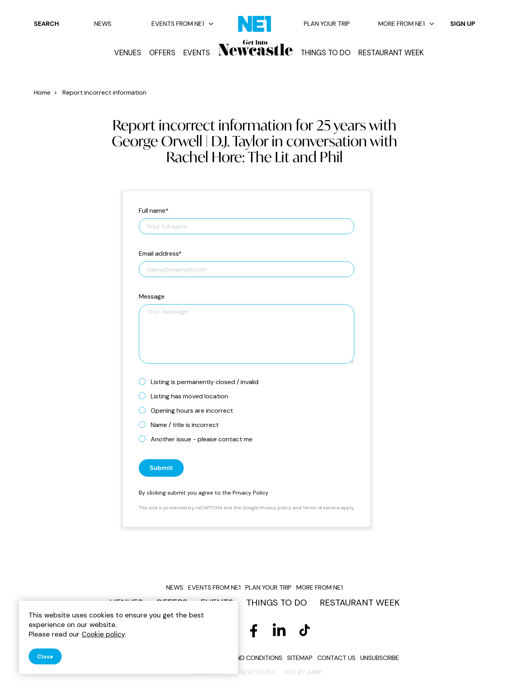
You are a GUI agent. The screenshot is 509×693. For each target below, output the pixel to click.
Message (152, 297)
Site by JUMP (303, 672)
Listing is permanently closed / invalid (202, 381)
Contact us (336, 658)
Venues (127, 53)
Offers (162, 53)
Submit (161, 468)
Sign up (462, 23)
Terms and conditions (246, 658)
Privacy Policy (250, 492)
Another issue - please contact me (199, 439)
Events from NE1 (183, 23)
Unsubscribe (379, 658)
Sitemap (300, 658)
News (102, 23)
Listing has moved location (187, 396)
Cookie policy (103, 634)
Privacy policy (275, 508)
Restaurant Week (391, 53)
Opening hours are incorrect (189, 410)
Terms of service (321, 508)
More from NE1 (406, 23)
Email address (160, 254)
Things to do (325, 53)
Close (45, 656)
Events (196, 53)
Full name (154, 211)
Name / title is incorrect (182, 424)
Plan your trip (327, 23)
